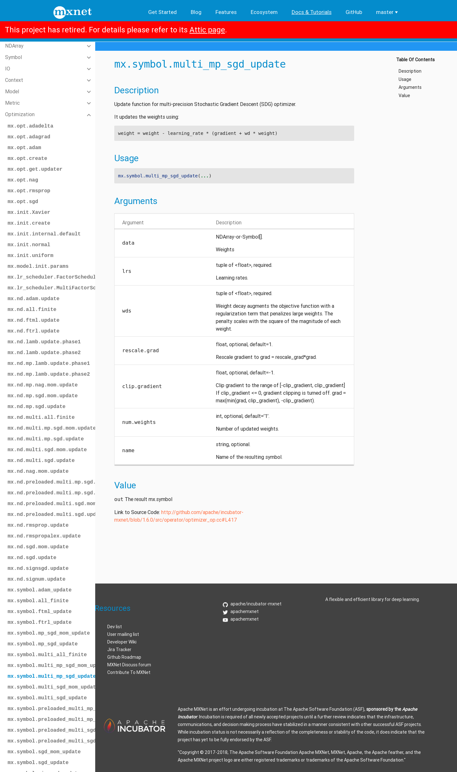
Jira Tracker (119, 649)
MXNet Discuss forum (129, 665)
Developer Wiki (121, 642)
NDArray (14, 46)
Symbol (13, 57)
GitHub (354, 12)
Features (226, 12)
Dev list (114, 627)
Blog (196, 12)
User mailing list (123, 634)
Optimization (20, 114)
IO (7, 68)
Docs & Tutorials (312, 12)
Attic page (207, 29)
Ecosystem (264, 12)
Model (12, 91)
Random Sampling (25, 755)
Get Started (162, 12)
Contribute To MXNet (128, 672)
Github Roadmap (124, 657)
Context (14, 80)
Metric (12, 103)
